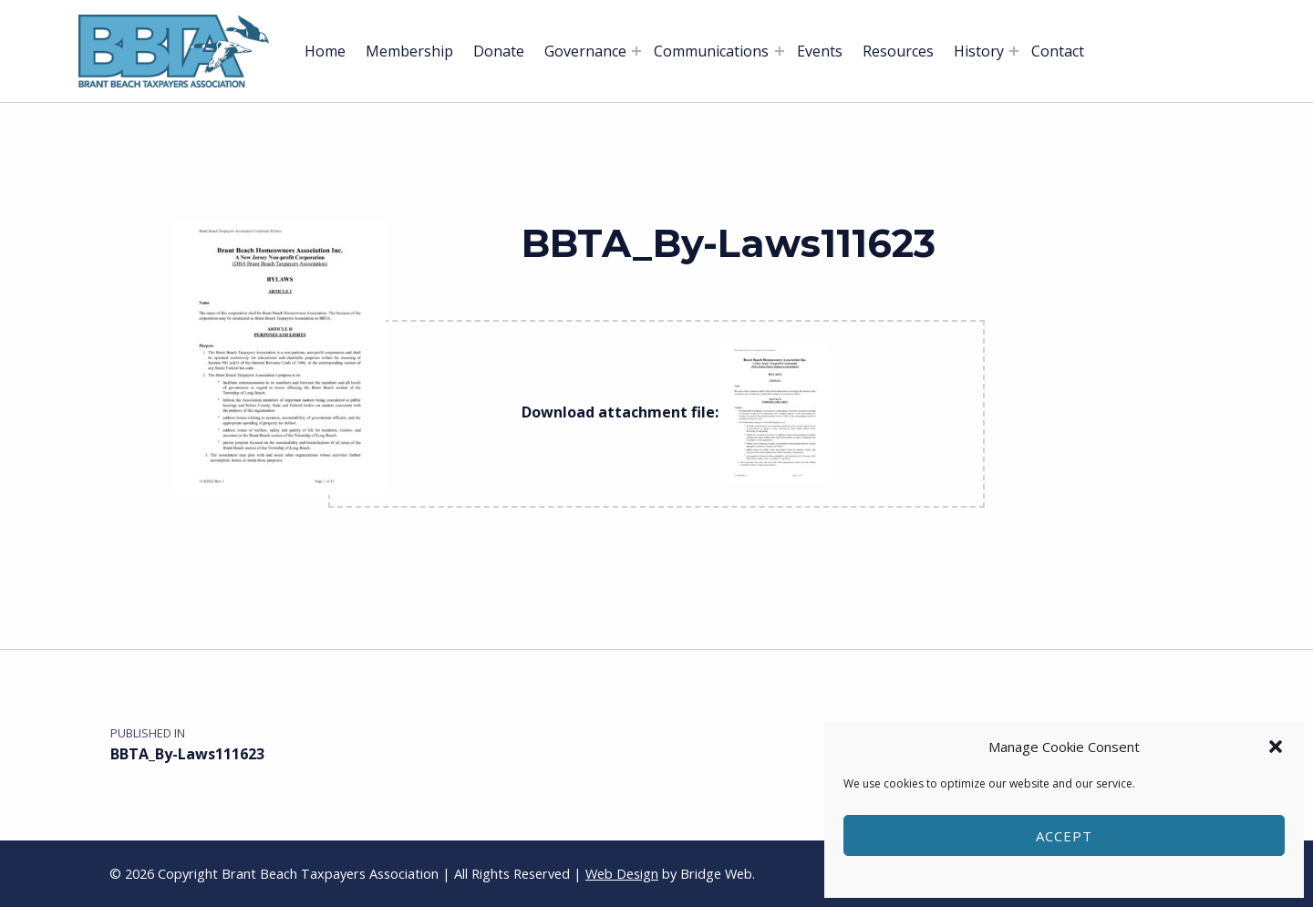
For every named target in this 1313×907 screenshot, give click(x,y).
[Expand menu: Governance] (636, 51)
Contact (1057, 51)
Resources (898, 51)
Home (325, 51)
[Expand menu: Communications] (779, 51)
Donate (498, 51)
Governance (585, 51)
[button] (1275, 746)
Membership (409, 51)
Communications (711, 51)
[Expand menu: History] (1013, 51)
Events (820, 51)
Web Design (621, 873)
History (979, 51)
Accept (1064, 836)
